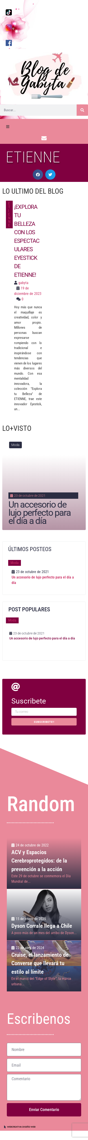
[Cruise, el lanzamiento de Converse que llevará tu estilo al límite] (44, 966)
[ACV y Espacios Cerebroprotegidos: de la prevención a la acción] (44, 863)
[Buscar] (82, 110)
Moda (15, 445)
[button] (38, 174)
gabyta (23, 283)
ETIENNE (9, 214)
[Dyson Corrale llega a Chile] (44, 914)
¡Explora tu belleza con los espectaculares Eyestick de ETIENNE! (26, 241)
